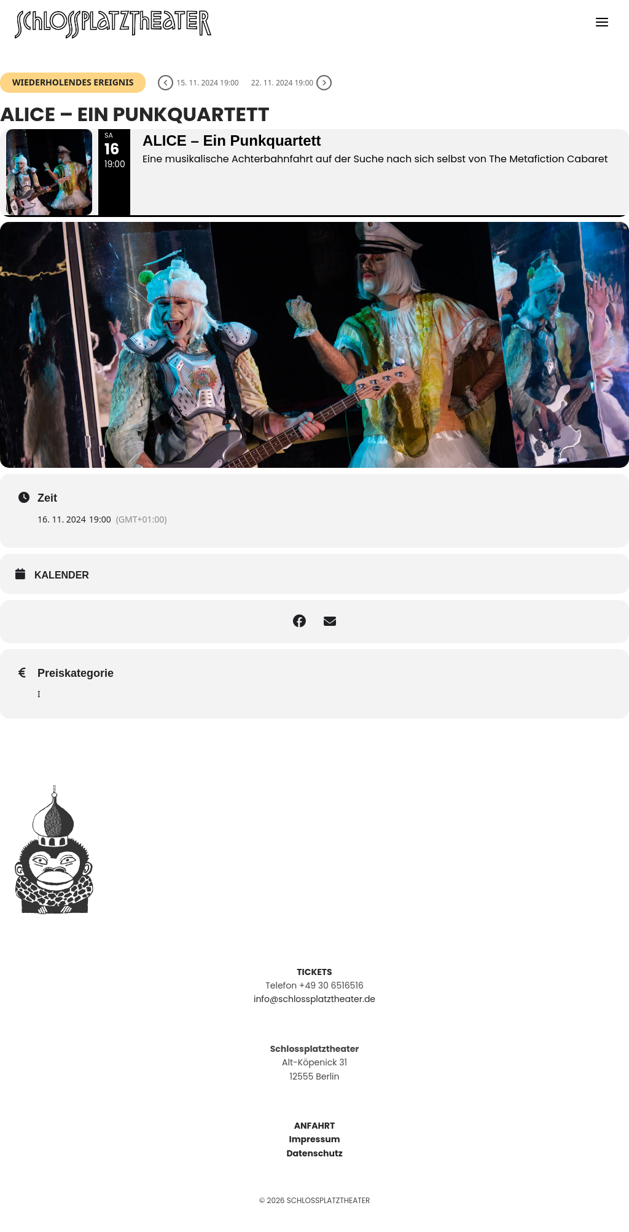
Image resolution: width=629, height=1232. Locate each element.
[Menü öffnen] (601, 24)
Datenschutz (314, 1153)
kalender (61, 575)
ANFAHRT (314, 1125)
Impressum (314, 1139)
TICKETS (314, 972)
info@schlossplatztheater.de (314, 999)
